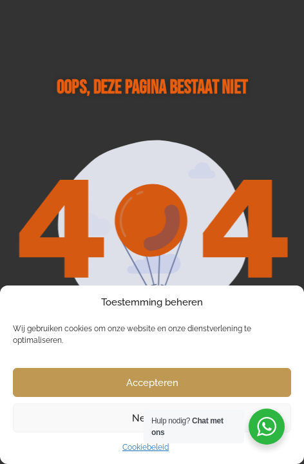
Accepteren (152, 383)
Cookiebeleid (145, 447)
